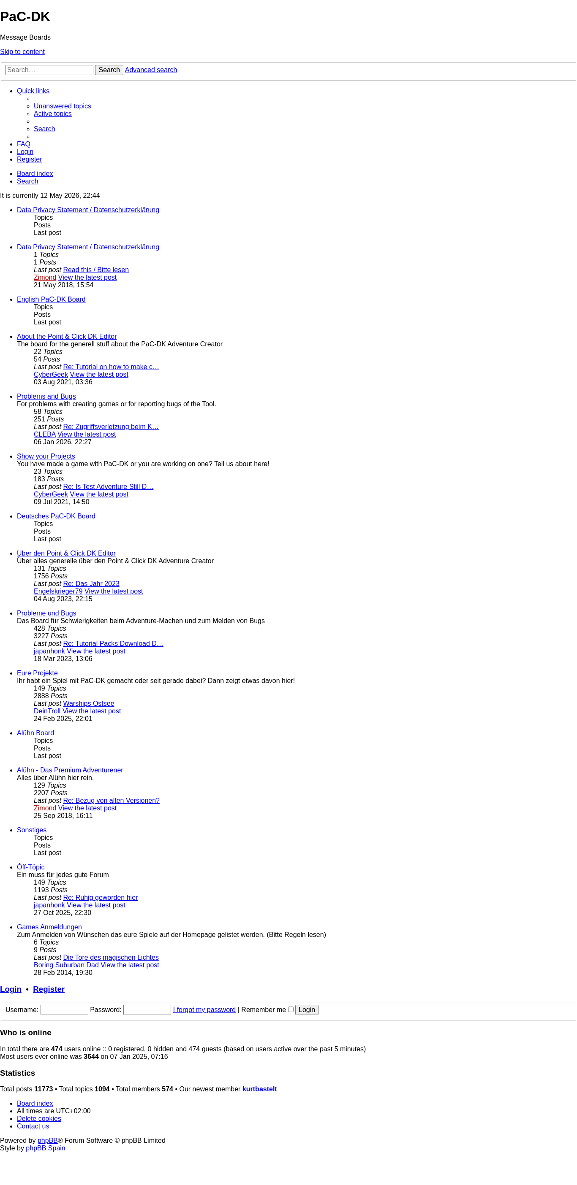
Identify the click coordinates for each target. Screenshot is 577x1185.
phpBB (48, 1140)
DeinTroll (47, 711)
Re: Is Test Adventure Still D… (108, 486)
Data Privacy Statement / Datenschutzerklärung (88, 209)
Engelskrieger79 (58, 591)
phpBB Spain (45, 1148)
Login (11, 989)
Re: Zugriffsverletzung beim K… (110, 426)
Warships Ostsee (88, 703)
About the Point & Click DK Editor (67, 336)
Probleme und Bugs (46, 613)
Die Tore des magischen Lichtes (111, 957)
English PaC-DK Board (51, 299)
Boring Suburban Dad (66, 965)
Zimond (45, 277)
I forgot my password (204, 1009)
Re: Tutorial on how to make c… (111, 366)
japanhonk (49, 651)
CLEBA (45, 434)
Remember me (267, 1009)
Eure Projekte (37, 673)
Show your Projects (46, 456)
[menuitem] (62, 106)
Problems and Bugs (46, 396)
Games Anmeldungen (49, 927)
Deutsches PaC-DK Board (56, 516)
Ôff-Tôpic (31, 867)
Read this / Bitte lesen (96, 269)
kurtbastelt (259, 1089)
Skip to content (22, 51)
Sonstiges (31, 830)
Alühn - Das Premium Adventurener (70, 770)
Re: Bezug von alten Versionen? (111, 800)
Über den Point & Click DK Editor (66, 553)
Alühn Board (35, 733)
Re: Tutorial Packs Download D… (113, 643)
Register (49, 989)
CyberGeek (51, 374)
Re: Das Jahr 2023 (91, 583)
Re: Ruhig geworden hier (100, 897)
